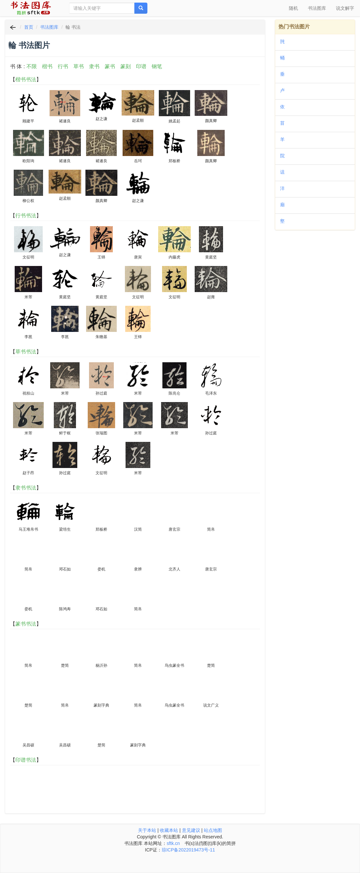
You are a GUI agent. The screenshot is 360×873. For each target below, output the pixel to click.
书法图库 (317, 8)
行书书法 (25, 215)
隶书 (94, 66)
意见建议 (191, 830)
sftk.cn (173, 843)
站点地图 (213, 830)
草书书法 (25, 351)
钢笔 (157, 66)
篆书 (110, 66)
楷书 (47, 66)
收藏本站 (169, 830)
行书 (63, 66)
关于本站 (147, 830)
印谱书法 (25, 760)
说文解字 (345, 8)
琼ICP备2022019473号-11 (188, 849)
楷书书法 (25, 79)
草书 (78, 66)
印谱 (141, 66)
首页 (28, 27)
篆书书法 (25, 624)
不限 (31, 66)
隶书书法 (25, 488)
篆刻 (125, 66)
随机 (293, 8)
